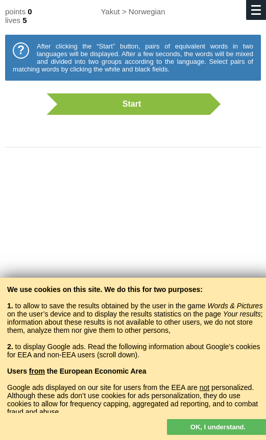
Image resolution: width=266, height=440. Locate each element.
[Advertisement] (133, 237)
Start (128, 104)
